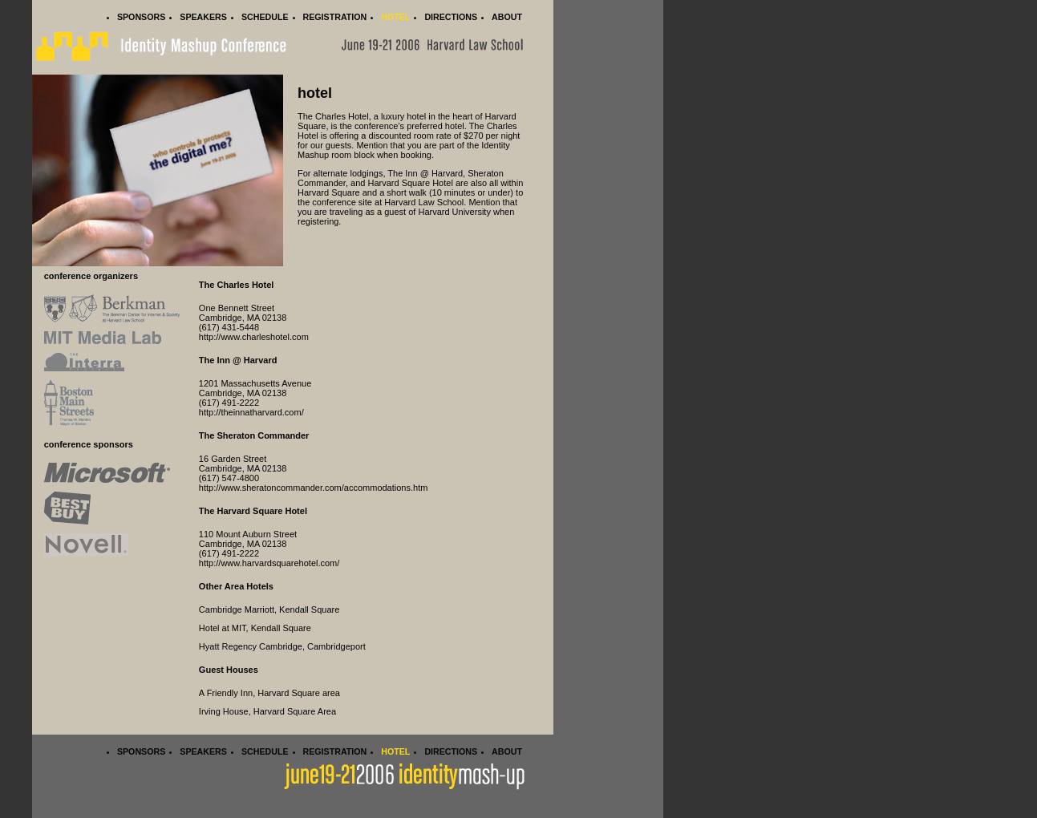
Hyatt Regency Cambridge (250, 646)
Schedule (265, 17)
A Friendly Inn (226, 693)
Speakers (203, 17)
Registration (335, 17)
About (507, 17)
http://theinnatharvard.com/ (251, 412)
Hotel (395, 17)
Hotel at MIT (222, 628)
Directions (450, 17)
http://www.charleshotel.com (254, 337)
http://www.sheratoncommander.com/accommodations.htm (313, 487)
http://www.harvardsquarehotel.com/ (269, 563)
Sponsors (141, 17)
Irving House (224, 711)
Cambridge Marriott (236, 609)
